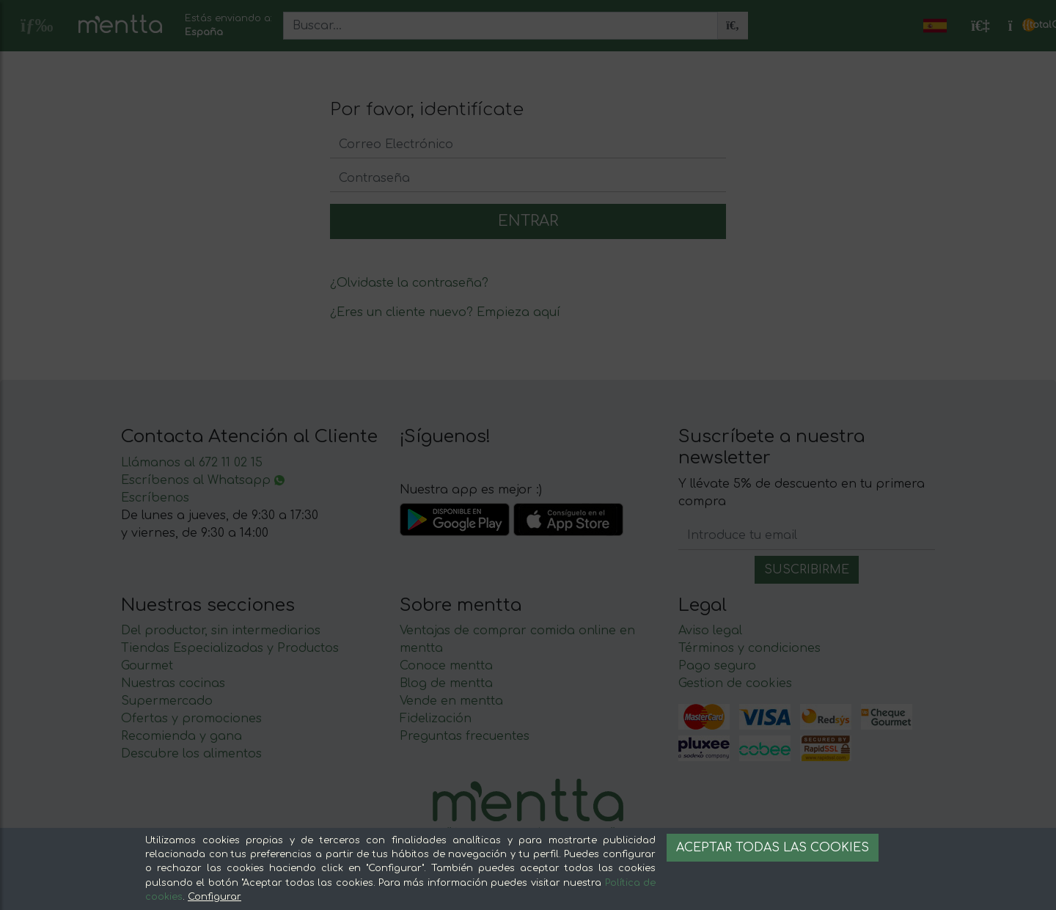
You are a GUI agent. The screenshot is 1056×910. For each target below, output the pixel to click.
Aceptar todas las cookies (772, 847)
